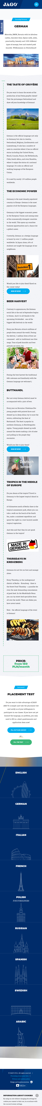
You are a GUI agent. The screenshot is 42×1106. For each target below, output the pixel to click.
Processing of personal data (20, 1076)
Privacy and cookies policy (21, 1079)
